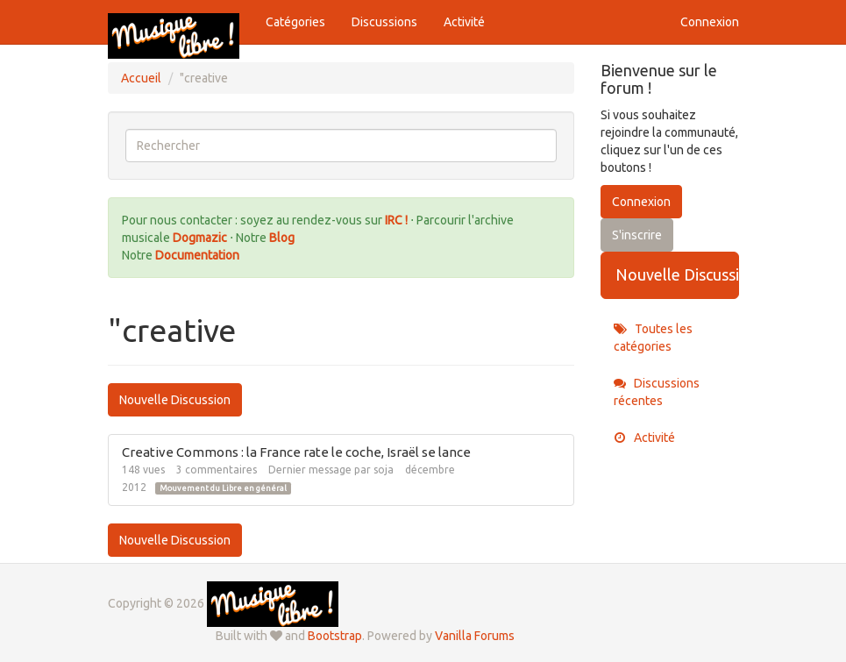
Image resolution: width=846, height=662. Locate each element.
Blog (282, 238)
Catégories (295, 22)
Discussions (384, 22)
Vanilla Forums (475, 636)
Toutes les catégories (653, 337)
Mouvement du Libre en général (223, 488)
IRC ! (396, 220)
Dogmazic (201, 238)
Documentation (197, 255)
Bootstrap (335, 636)
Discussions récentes (657, 392)
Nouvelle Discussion (175, 400)
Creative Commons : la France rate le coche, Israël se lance (296, 452)
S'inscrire (637, 235)
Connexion (709, 22)
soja (383, 469)
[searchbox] (341, 145)
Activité (464, 22)
